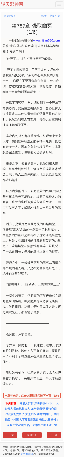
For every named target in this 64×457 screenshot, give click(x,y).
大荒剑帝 (30, 414)
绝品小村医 (12, 419)
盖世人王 (44, 419)
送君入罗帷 (26, 403)
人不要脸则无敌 (28, 419)
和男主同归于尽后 (48, 414)
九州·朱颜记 (38, 408)
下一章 (53, 435)
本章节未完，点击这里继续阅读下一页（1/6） (32, 395)
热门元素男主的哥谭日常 (42, 425)
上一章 (10, 435)
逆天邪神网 (27, 453)
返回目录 (32, 435)
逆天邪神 (9, 15)
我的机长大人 (21, 408)
